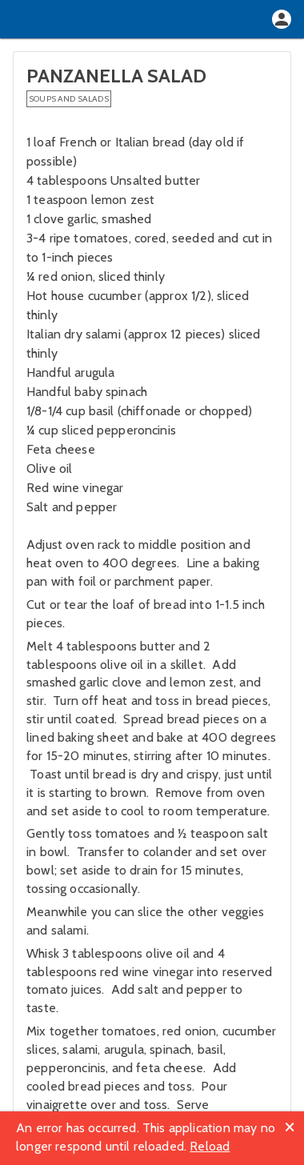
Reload (210, 1146)
